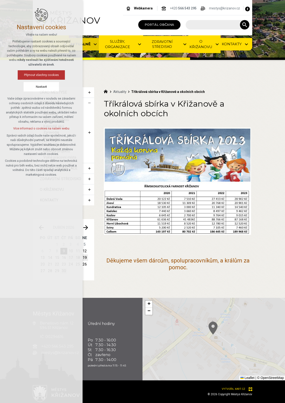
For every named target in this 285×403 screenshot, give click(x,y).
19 (85, 257)
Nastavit (29, 86)
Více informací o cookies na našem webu (30, 128)
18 (78, 257)
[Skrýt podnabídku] (89, 103)
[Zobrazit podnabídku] (89, 92)
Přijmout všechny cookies (30, 75)
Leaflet (247, 378)
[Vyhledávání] (244, 24)
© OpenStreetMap (270, 378)
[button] (148, 304)
